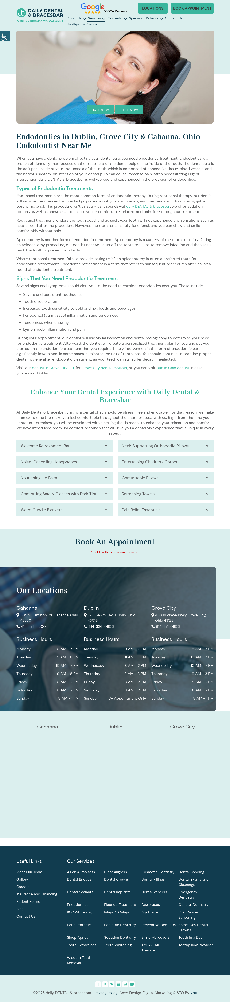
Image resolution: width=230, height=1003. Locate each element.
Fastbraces (151, 905)
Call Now (100, 110)
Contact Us (174, 18)
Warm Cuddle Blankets (42, 510)
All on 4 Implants (81, 873)
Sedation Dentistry (120, 938)
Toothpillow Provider (83, 24)
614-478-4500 (31, 627)
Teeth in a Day (191, 938)
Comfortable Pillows (141, 478)
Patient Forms (28, 902)
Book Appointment (192, 8)
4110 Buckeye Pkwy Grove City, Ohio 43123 (179, 619)
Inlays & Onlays (117, 913)
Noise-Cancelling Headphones (50, 462)
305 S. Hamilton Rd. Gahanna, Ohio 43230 (44, 619)
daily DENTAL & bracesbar (149, 206)
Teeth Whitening (118, 946)
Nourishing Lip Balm (40, 478)
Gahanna (26, 609)
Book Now (129, 110)
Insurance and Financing (37, 895)
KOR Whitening (80, 913)
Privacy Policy (106, 994)
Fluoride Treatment (120, 905)
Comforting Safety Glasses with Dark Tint (60, 494)
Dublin (91, 609)
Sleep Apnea (78, 938)
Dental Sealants (80, 893)
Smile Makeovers (156, 938)
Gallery (22, 880)
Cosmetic (115, 18)
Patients (152, 18)
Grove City (163, 609)
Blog (20, 910)
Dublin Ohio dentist (176, 368)
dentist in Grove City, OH (53, 368)
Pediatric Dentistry (120, 926)
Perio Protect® (79, 926)
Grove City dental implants (106, 368)
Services (94, 18)
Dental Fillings (153, 880)
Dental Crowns (117, 880)
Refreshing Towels (139, 494)
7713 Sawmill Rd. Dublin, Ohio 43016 (111, 619)
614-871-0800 (166, 627)
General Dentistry (194, 905)
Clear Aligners (116, 873)
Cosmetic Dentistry (158, 873)
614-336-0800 (99, 627)
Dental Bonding (192, 873)
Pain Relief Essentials (142, 510)
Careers (23, 887)
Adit (194, 994)
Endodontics (78, 905)
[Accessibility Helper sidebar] (5, 36)
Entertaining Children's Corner (150, 462)
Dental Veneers (154, 893)
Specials (135, 18)
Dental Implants (118, 893)
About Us (74, 18)
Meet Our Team (29, 873)
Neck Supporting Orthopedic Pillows (157, 446)
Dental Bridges (80, 880)
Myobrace (150, 913)
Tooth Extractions (82, 946)
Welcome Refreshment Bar (46, 446)
